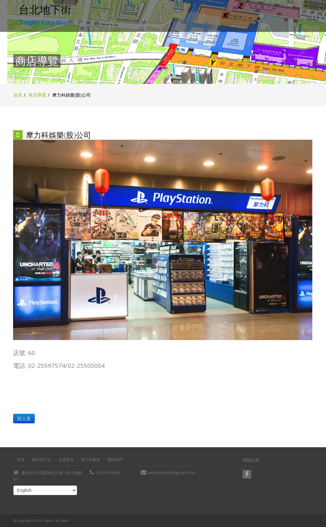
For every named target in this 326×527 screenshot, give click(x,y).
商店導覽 (37, 95)
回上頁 (23, 418)
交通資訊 (66, 459)
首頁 (17, 95)
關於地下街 (41, 459)
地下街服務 (90, 459)
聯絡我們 (115, 459)
